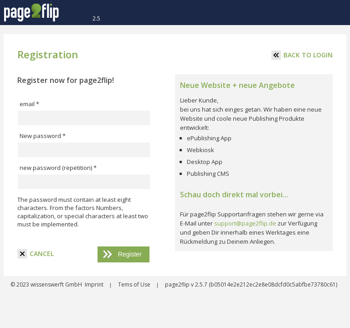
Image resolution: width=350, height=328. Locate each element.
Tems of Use (135, 284)
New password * (43, 136)
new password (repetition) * (58, 168)
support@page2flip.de (245, 223)
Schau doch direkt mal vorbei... (234, 195)
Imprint (95, 284)
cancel (35, 254)
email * (29, 104)
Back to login (302, 55)
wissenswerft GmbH (55, 284)
